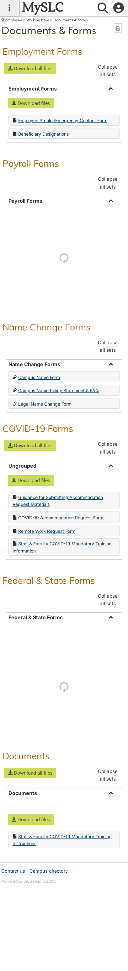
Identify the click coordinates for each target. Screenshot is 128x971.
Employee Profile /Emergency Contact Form (62, 120)
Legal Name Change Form (45, 404)
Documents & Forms (70, 20)
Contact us (13, 871)
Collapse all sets (108, 70)
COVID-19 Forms (38, 428)
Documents (26, 755)
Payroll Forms (31, 163)
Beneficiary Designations (43, 134)
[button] (30, 68)
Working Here (37, 20)
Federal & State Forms (49, 580)
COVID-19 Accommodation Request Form (60, 517)
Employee (13, 20)
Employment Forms (42, 51)
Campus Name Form (39, 377)
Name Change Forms (46, 327)
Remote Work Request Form (46, 531)
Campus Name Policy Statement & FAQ (58, 390)
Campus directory (48, 871)
